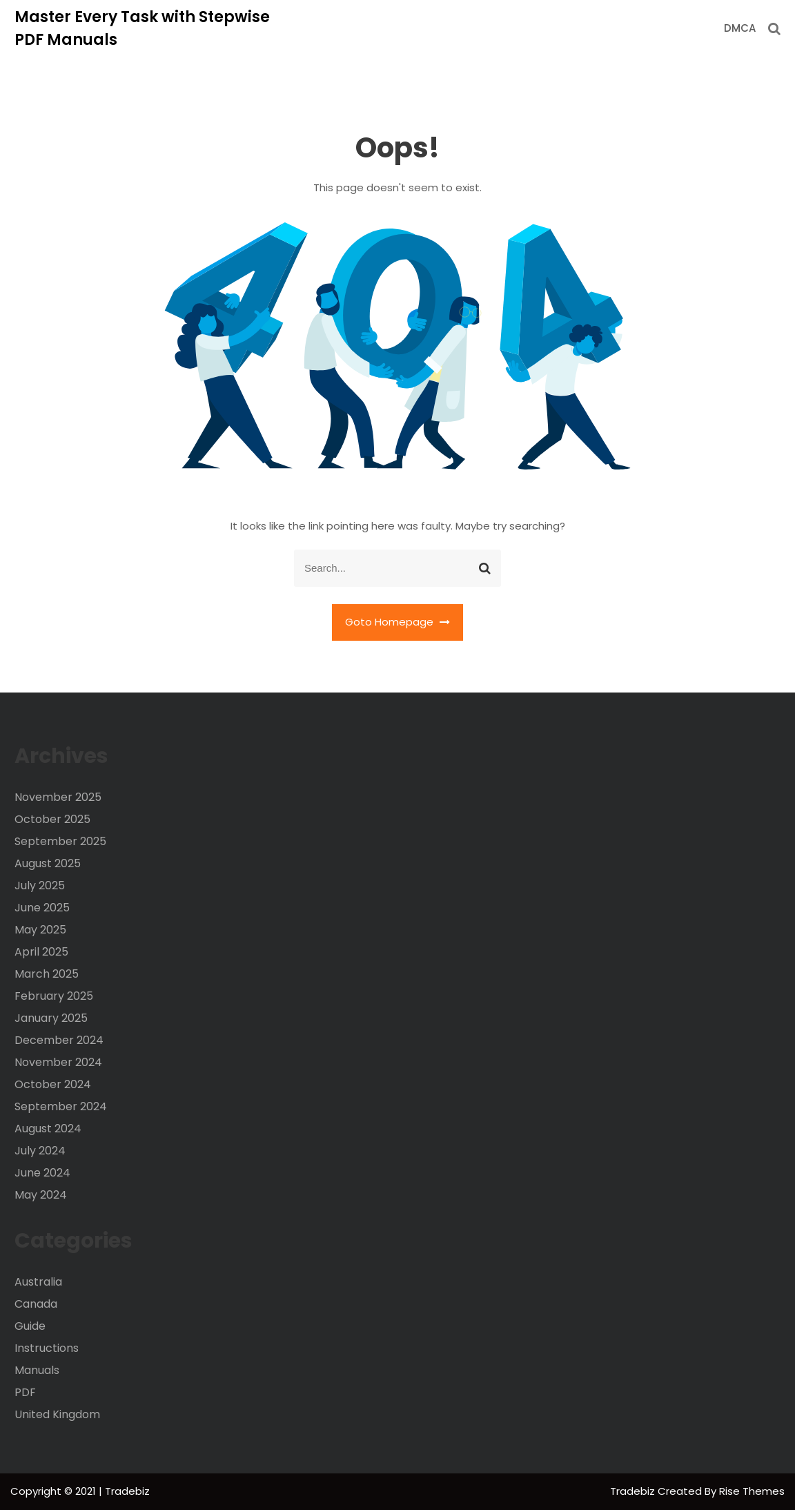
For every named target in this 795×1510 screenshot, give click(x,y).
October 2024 (52, 1084)
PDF (25, 1392)
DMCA (740, 28)
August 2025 (47, 863)
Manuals (36, 1370)
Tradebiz (634, 1491)
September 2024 (60, 1106)
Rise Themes (752, 1491)
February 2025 (53, 996)
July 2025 (39, 885)
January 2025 (51, 1018)
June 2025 (42, 908)
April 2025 (41, 952)
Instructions (46, 1348)
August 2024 (47, 1128)
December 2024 (59, 1040)
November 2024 (58, 1062)
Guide (30, 1326)
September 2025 (60, 841)
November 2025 (57, 797)
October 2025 (52, 819)
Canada (35, 1304)
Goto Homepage (397, 621)
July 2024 (40, 1151)
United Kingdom (57, 1414)
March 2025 (46, 974)
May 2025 (40, 930)
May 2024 (40, 1195)
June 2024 (42, 1173)
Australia (38, 1282)
